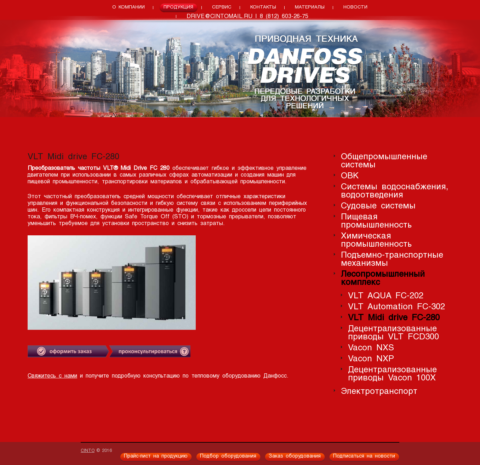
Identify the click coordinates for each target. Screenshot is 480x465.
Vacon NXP (371, 359)
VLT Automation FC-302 (396, 307)
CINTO (88, 451)
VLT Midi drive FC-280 (394, 318)
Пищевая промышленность (376, 221)
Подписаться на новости (364, 456)
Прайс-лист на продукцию (156, 456)
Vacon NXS (371, 348)
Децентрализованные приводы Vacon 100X (392, 374)
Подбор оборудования (228, 456)
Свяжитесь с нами (52, 376)
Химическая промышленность (376, 240)
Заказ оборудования (295, 456)
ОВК (350, 176)
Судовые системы (378, 206)
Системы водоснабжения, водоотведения (394, 191)
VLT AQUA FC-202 (385, 296)
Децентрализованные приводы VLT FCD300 (393, 333)
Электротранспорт (379, 392)
